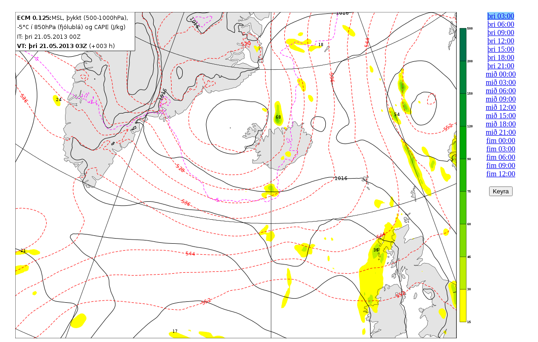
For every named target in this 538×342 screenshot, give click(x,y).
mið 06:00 (501, 91)
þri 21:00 (500, 66)
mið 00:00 (501, 74)
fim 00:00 (500, 140)
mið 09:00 (501, 99)
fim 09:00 (500, 165)
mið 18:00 (501, 124)
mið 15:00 (501, 116)
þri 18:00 (500, 57)
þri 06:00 (500, 24)
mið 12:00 (501, 107)
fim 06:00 (500, 157)
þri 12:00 (500, 41)
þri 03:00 (500, 16)
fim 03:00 (500, 149)
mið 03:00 (501, 82)
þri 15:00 (500, 49)
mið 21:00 (501, 132)
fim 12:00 (500, 174)
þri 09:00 (500, 32)
